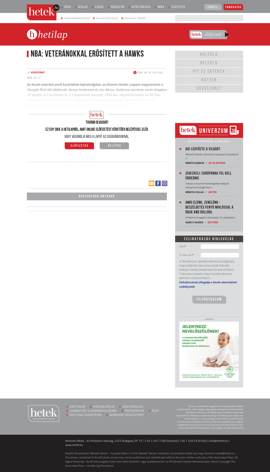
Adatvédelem (132, 406)
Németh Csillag (194, 192)
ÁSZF (155, 410)
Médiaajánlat (104, 406)
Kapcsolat (77, 406)
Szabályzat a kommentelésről (93, 410)
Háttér (212, 192)
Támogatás (233, 7)
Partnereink (134, 410)
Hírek (67, 7)
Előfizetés (178, 7)
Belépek (114, 146)
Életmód (213, 222)
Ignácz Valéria (194, 222)
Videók (99, 7)
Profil (213, 7)
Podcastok (118, 7)
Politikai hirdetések (85, 415)
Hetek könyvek (141, 7)
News (161, 7)
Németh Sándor (194, 162)
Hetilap (83, 7)
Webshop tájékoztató (126, 415)
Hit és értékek (217, 162)
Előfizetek (80, 146)
